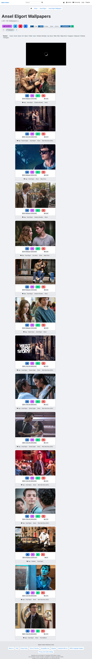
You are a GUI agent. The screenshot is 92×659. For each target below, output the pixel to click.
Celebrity (82, 36)
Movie (35, 8)
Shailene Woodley (41, 36)
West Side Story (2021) (47, 140)
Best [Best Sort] (51, 26)
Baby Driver (63, 36)
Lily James (50, 36)
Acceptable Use (45, 648)
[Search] (42, 2)
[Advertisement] (82, 88)
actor (34, 36)
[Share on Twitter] (15, 26)
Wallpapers (10, 30)
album (26, 36)
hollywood (76, 36)
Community (76, 2)
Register (88, 2)
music (11, 36)
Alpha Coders (5, 2)
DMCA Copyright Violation (76, 648)
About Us (11, 648)
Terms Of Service (34, 648)
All (3, 30)
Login (82, 2)
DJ (23, 36)
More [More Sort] (57, 26)
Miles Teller (56, 36)
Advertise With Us (62, 648)
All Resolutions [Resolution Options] (65, 26)
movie (15, 36)
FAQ (17, 648)
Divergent (6, 37)
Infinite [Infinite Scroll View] (41, 26)
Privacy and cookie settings (46, 652)
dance (19, 36)
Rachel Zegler (24, 140)
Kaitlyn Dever (31, 331)
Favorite (7, 26)
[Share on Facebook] (26, 26)
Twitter (30, 36)
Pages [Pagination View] (46, 26)
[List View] (36, 26)
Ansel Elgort (43, 8)
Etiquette (53, 648)
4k (16, 30)
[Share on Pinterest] (20, 26)
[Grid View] (32, 26)
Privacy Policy (24, 648)
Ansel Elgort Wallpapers (55, 8)
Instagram (70, 36)
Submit (68, 2)
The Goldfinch (43, 637)
